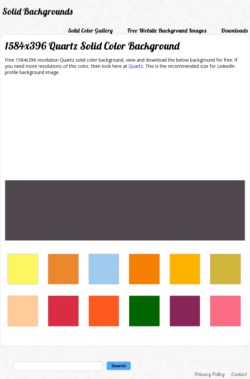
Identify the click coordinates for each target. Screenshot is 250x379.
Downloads (234, 30)
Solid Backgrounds (37, 11)
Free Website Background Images (166, 30)
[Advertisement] (125, 128)
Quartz (136, 66)
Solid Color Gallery (90, 30)
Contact (239, 374)
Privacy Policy (209, 374)
